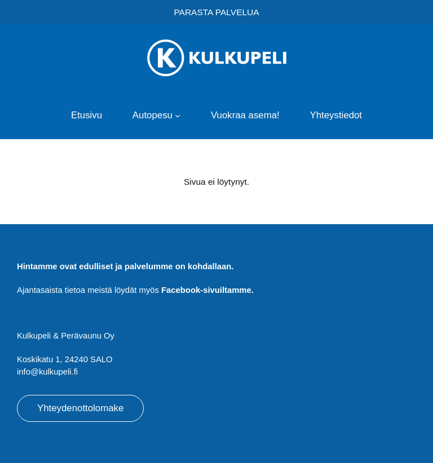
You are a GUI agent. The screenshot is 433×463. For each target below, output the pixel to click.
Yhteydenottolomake (80, 408)
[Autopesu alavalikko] (177, 115)
